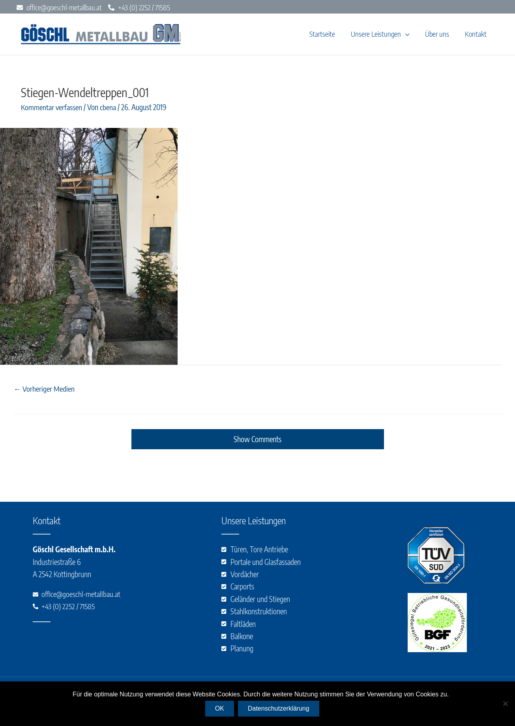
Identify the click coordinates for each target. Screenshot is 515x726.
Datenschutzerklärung (279, 708)
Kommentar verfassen (51, 110)
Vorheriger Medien (44, 392)
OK (220, 708)
